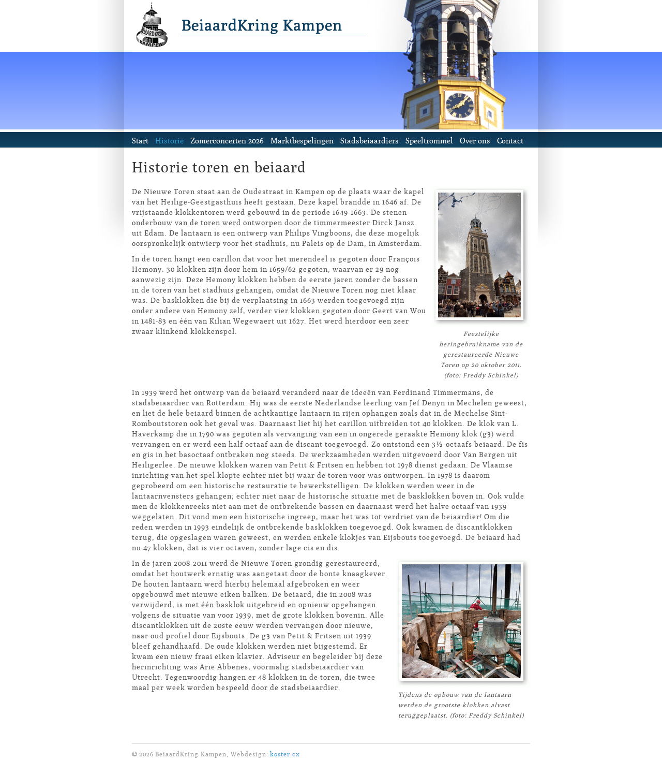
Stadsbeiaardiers (369, 140)
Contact (510, 140)
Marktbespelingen (302, 140)
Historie (169, 140)
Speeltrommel (429, 140)
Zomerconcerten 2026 (227, 140)
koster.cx (285, 754)
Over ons (475, 140)
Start (140, 140)
